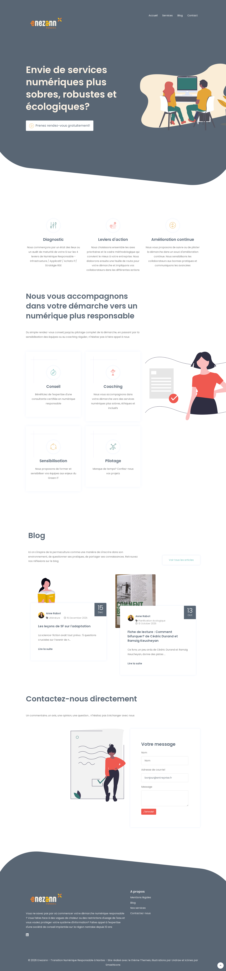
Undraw (176, 959)
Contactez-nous (140, 912)
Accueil (153, 15)
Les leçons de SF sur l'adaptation (64, 625)
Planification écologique (152, 619)
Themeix (145, 959)
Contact (192, 15)
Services (167, 15)
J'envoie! (148, 810)
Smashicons (113, 964)
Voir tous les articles (181, 560)
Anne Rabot (53, 612)
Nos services (138, 907)
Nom (144, 752)
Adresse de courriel (153, 769)
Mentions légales (140, 896)
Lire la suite (45, 648)
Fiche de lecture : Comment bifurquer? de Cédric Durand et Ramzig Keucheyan (153, 635)
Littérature (54, 616)
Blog (180, 15)
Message (146, 786)
